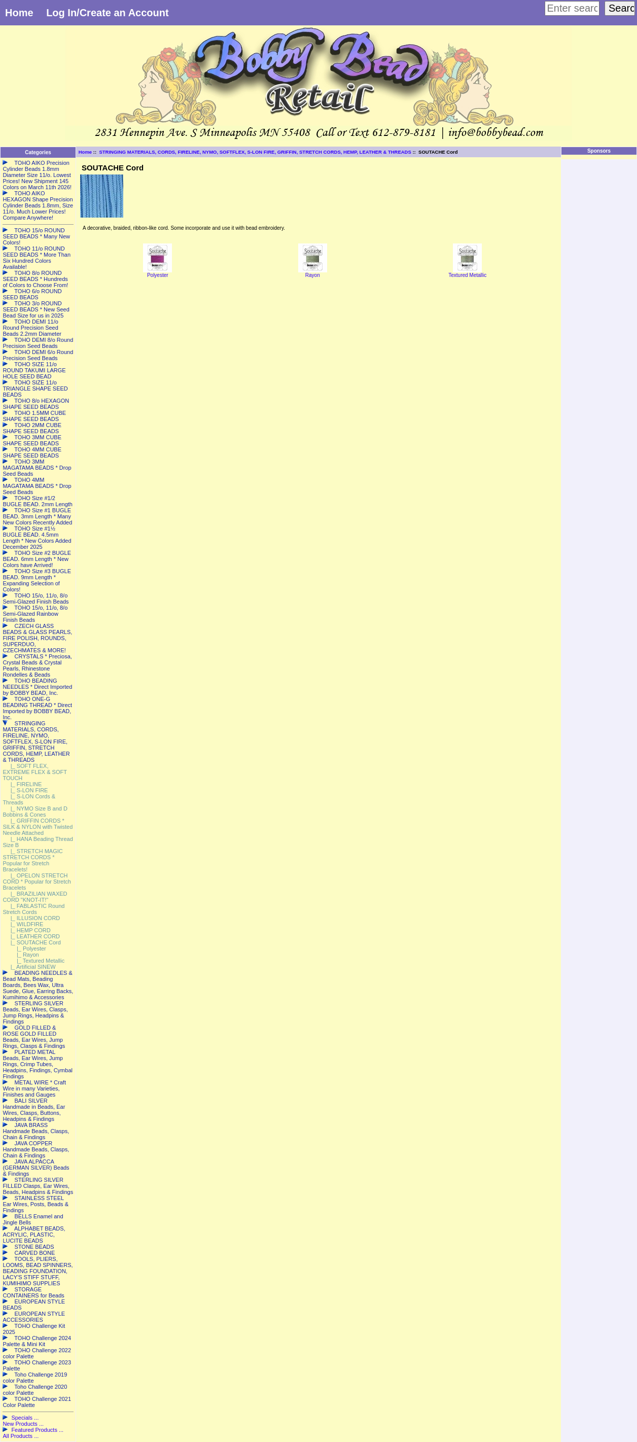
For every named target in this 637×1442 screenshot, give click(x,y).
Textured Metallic (467, 273)
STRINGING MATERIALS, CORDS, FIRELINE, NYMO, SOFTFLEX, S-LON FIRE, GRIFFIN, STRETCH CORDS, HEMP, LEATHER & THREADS (255, 152)
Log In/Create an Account (107, 12)
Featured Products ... (37, 1430)
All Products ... (21, 1436)
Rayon (312, 273)
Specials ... (25, 1418)
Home (19, 12)
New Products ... (23, 1424)
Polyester (157, 273)
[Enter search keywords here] (572, 8)
